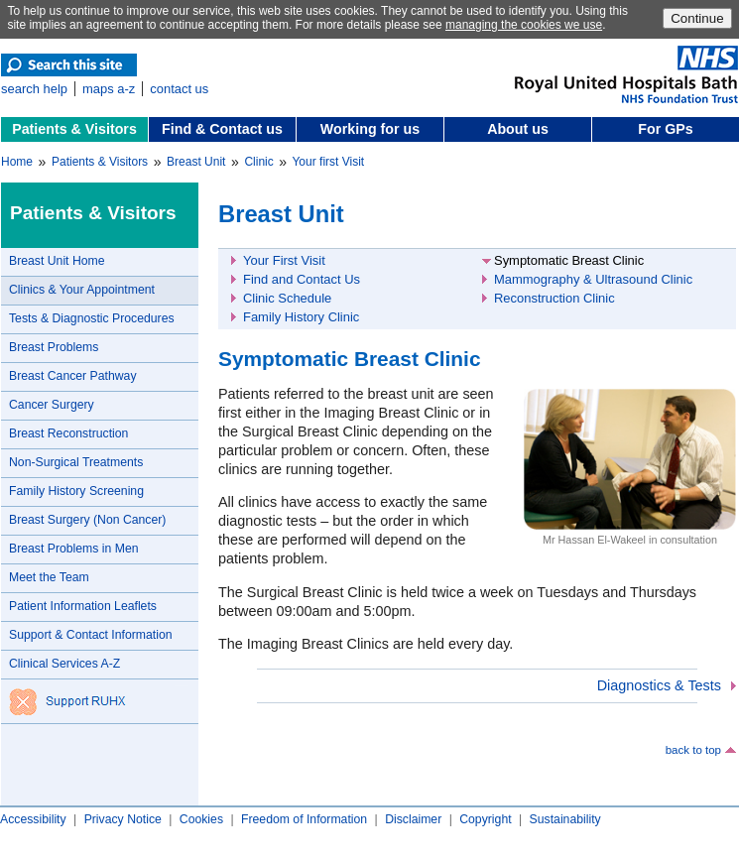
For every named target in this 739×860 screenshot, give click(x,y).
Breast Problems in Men (74, 548)
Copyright (485, 819)
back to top (693, 750)
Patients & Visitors (74, 129)
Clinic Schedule (287, 298)
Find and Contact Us (301, 279)
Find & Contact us (222, 129)
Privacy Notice (123, 819)
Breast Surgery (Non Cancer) (87, 520)
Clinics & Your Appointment (82, 290)
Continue (697, 18)
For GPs (665, 129)
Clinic (258, 162)
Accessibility (33, 819)
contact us (179, 88)
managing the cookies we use (523, 25)
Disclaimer (413, 819)
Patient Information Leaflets (83, 606)
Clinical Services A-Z (64, 664)
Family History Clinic (301, 316)
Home (17, 162)
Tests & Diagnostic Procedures (92, 318)
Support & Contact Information (91, 635)
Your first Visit (328, 162)
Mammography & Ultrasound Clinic (593, 279)
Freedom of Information (304, 819)
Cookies (201, 819)
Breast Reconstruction (68, 433)
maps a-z (108, 88)
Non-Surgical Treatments (76, 462)
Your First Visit (284, 260)
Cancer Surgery (51, 405)
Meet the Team (49, 577)
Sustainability (565, 819)
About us (518, 129)
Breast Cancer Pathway (73, 376)
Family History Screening (76, 491)
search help (34, 88)
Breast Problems (53, 347)
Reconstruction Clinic (554, 298)
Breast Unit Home (57, 261)
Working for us (370, 129)
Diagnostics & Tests (659, 685)
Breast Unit (196, 162)
